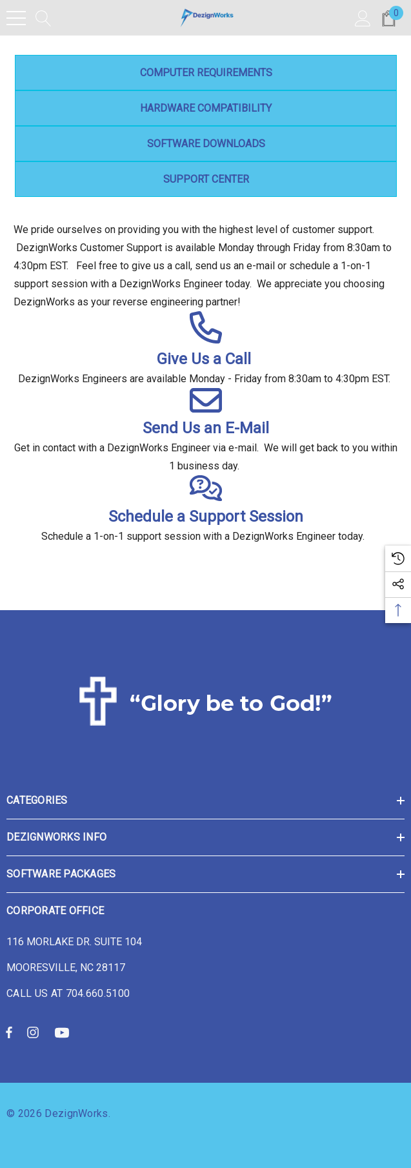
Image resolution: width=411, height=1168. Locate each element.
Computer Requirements (205, 73)
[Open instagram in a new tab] (35, 1032)
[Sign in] (363, 17)
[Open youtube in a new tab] (64, 1032)
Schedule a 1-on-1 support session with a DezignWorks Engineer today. (205, 536)
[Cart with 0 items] (389, 17)
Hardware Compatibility (206, 108)
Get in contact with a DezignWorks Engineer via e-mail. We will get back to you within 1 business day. (205, 457)
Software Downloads (205, 144)
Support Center (205, 179)
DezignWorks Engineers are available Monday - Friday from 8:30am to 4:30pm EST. (205, 379)
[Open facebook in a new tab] (9, 1032)
